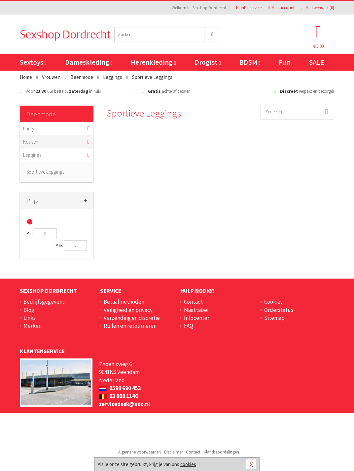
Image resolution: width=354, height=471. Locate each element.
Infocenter (196, 317)
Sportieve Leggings (45, 172)
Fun (284, 62)
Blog (28, 310)
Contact (193, 301)
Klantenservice (247, 8)
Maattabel (196, 310)
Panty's (30, 128)
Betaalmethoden (124, 301)
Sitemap (274, 317)
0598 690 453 (120, 388)
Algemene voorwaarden (139, 452)
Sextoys (33, 62)
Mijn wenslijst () (317, 8)
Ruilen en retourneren (130, 325)
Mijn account (281, 8)
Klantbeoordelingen (221, 452)
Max (59, 245)
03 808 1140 (118, 396)
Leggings (32, 155)
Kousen (30, 142)
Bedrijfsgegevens (44, 301)
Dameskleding (88, 62)
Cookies (273, 301)
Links (29, 317)
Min (29, 233)
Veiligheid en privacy (128, 310)
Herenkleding (153, 62)
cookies (188, 464)
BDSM (249, 62)
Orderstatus (278, 310)
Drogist (208, 62)
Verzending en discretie (132, 317)
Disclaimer (173, 452)
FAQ (188, 325)
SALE (316, 62)
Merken (32, 325)
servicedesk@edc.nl (124, 404)
